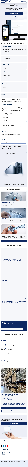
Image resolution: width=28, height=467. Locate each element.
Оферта (2, 453)
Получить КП (14, 16)
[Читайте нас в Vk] (5, 446)
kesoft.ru (2, 442)
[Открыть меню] (10, 1)
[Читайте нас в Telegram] (3, 446)
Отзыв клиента (13, 410)
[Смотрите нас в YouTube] (7, 446)
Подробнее (14, 407)
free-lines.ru (12, 395)
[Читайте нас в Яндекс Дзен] (1, 446)
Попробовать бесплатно (14, 13)
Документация (3, 454)
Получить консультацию (14, 423)
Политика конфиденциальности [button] (5, 452)
